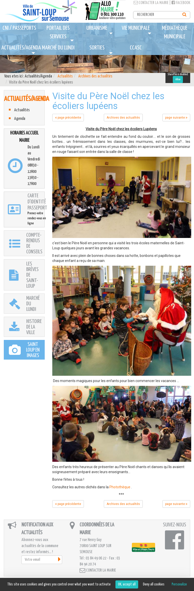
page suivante (176, 117)
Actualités (65, 76)
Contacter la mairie (151, 3)
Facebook (181, 3)
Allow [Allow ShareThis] (177, 79)
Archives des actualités (95, 76)
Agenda (19, 119)
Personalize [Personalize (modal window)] (179, 584)
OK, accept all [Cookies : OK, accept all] (127, 584)
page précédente (68, 117)
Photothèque (119, 487)
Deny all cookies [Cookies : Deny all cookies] (153, 584)
